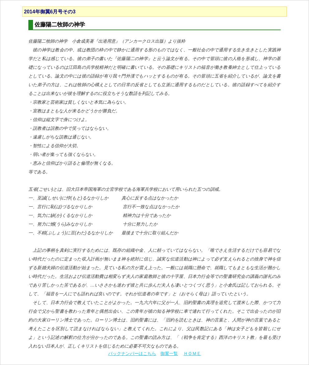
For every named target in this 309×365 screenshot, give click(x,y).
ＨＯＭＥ (192, 353)
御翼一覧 (169, 353)
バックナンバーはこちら (132, 353)
